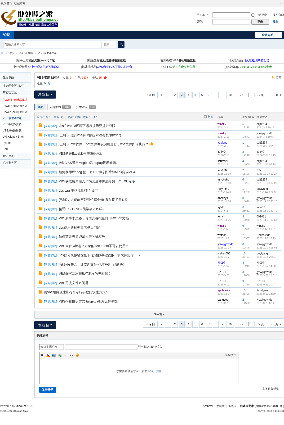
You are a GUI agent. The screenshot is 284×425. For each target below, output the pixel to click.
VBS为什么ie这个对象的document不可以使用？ (94, 246)
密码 (200, 21)
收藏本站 (20, 3)
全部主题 (42, 117)
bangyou (222, 299)
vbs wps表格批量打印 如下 (78, 190)
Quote (65, 355)
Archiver (208, 406)
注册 (275, 21)
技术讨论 (86, 107)
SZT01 (221, 272)
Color (47, 355)
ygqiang (222, 142)
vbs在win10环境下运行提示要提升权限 (87, 126)
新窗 (210, 116)
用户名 (201, 15)
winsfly (221, 124)
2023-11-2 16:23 (266, 238)
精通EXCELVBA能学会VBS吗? (81, 209)
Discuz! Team (21, 411)
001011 (261, 216)
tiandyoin (262, 290)
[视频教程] (106, 60)
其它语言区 (26, 53)
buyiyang (262, 188)
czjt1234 (262, 124)
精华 (78, 117)
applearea (223, 290)
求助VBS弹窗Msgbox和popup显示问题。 (89, 163)
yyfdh (220, 207)
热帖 (71, 117)
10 (229, 95)
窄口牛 (221, 262)
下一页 (274, 95)
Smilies (77, 355)
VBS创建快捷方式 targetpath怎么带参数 (88, 301)
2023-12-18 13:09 (267, 182)
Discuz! (21, 406)
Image (53, 355)
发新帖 (43, 94)
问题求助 (60, 107)
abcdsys (222, 198)
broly (47, 83)
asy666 (222, 170)
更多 (85, 117)
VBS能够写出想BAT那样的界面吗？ (85, 274)
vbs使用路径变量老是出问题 (79, 227)
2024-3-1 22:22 (265, 146)
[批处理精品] (248, 60)
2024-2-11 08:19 (266, 164)
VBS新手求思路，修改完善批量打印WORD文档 (94, 218)
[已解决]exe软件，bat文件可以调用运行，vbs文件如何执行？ (104, 144)
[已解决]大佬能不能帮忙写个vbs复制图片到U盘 (93, 200)
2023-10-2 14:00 (266, 266)
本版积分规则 (270, 388)
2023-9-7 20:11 (265, 303)
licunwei (222, 161)
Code (71, 355)
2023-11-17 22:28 (267, 201)
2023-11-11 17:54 (267, 219)
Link (59, 355)
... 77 (240, 95)
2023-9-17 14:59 (266, 293)
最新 (56, 117)
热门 (63, 117)
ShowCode (264, 235)
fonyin (221, 216)
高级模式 (230, 355)
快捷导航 (267, 35)
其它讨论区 (10, 156)
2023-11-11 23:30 (267, 210)
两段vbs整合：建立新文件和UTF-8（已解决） (92, 264)
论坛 (11, 53)
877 (259, 170)
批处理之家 (2, 53)
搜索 (107, 44)
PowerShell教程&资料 (15, 106)
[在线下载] (177, 66)
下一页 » (159, 314)
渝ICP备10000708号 (269, 406)
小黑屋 (232, 406)
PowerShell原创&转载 (15, 112)
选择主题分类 (49, 346)
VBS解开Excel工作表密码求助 (81, 153)
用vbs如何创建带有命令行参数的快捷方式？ (76, 292)
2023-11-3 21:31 (266, 229)
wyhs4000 (223, 253)
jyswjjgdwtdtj (264, 133)
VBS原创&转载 (12, 130)
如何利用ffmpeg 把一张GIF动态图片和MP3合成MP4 (97, 172)
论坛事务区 (10, 162)
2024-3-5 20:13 (265, 127)
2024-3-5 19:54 (265, 136)
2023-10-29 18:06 (267, 247)
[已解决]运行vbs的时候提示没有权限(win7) (90, 135)
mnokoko (223, 179)
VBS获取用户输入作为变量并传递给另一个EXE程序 (97, 181)
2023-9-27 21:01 (266, 275)
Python (7, 143)
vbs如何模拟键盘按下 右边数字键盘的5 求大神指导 (96, 255)
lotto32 (261, 207)
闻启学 (221, 152)
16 (243, 253)
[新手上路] (35, 60)
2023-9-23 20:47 (266, 284)
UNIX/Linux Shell (13, 136)
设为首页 (6, 3)
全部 (40, 107)
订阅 (278, 77)
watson (221, 235)
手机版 (220, 406)
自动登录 (259, 15)
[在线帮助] (248, 66)
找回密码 (278, 15)
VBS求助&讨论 (47, 53)
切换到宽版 (282, 3)
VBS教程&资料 (12, 124)
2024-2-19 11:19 (266, 155)
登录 (151, 371)
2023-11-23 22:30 (267, 192)
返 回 (152, 95)
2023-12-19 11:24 (267, 173)
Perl (5, 149)
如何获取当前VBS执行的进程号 (82, 237)
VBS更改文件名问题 (74, 283)
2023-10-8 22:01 (266, 256)
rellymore (223, 188)
